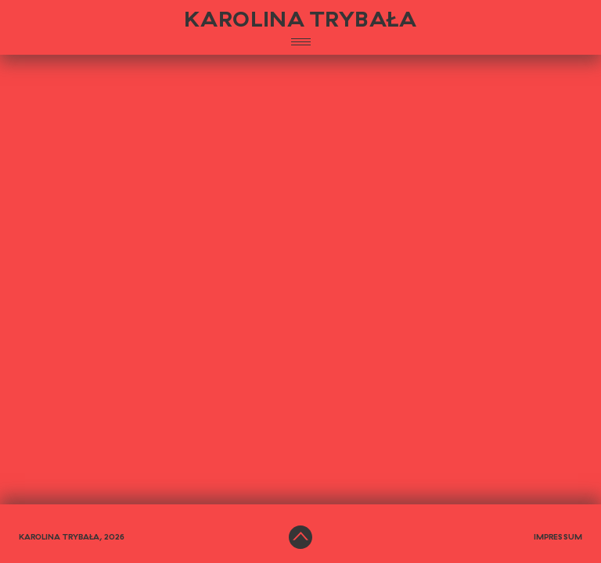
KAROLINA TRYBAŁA (300, 20)
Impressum (558, 537)
